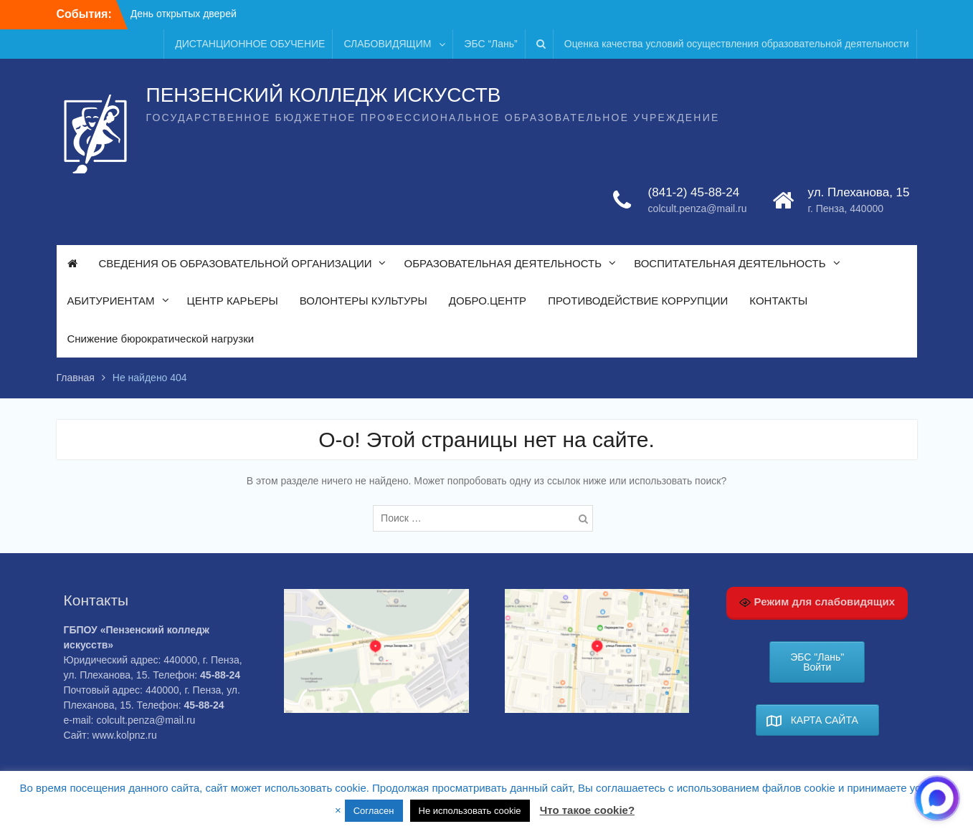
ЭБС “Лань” (490, 43)
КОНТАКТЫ (778, 300)
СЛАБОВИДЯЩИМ (387, 43)
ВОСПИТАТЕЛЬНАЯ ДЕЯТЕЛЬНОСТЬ (729, 263)
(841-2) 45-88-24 (694, 192)
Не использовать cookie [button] (470, 810)
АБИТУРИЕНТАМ (111, 300)
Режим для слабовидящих (817, 601)
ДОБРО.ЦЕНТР (487, 300)
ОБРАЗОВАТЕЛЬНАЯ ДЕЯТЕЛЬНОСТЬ (503, 263)
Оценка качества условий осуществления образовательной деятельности (736, 43)
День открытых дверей (183, 13)
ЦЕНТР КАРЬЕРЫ (232, 300)
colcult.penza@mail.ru (697, 208)
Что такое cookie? (587, 810)
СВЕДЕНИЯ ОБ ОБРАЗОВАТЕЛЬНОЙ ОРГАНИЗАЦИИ (235, 263)
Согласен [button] (373, 810)
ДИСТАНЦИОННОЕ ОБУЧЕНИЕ (250, 43)
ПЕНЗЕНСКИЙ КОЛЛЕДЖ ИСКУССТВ (323, 95)
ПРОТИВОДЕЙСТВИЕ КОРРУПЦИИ (638, 300)
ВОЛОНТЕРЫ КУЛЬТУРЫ (363, 300)
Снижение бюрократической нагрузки (161, 338)
